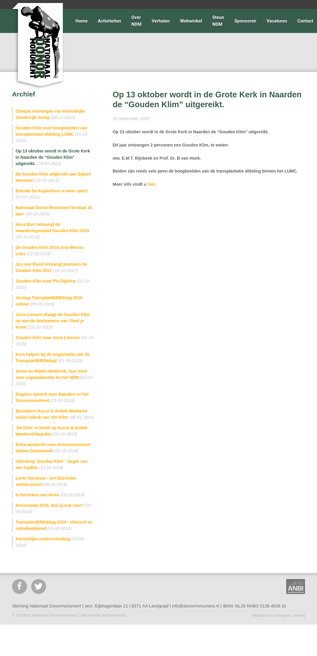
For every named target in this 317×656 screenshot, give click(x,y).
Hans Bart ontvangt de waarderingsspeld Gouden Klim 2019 (52, 230)
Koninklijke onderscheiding (50, 542)
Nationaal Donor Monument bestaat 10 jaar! (54, 210)
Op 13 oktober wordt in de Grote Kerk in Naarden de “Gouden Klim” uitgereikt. (53, 157)
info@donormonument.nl (195, 606)
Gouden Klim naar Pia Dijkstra (53, 284)
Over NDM (136, 21)
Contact (305, 21)
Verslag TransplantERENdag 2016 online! (49, 300)
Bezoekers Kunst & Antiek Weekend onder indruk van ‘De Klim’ (55, 414)
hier (151, 184)
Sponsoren (245, 21)
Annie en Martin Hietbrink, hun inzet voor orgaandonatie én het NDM (55, 377)
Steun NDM (218, 21)
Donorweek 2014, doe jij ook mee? (54, 508)
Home (81, 21)
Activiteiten (109, 21)
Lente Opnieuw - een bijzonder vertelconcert (46, 481)
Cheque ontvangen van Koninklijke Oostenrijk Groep (50, 114)
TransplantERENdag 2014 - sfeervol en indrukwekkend (54, 525)
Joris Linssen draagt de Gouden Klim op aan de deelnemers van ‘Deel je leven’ (53, 320)
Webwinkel (191, 21)
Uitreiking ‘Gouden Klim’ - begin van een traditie (51, 464)
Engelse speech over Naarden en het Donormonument (52, 397)
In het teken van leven (50, 494)
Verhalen (161, 21)
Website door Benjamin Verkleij (278, 615)
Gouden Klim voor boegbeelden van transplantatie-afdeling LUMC (52, 134)
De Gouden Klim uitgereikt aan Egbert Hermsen (53, 177)
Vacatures (276, 21)
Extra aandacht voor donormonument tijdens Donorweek (53, 447)
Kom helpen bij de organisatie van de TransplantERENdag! (53, 357)
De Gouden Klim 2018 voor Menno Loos (50, 250)
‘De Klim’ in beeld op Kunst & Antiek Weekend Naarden (52, 430)
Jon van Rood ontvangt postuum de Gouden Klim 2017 (51, 267)
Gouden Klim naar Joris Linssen (55, 340)
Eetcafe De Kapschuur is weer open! (52, 193)
